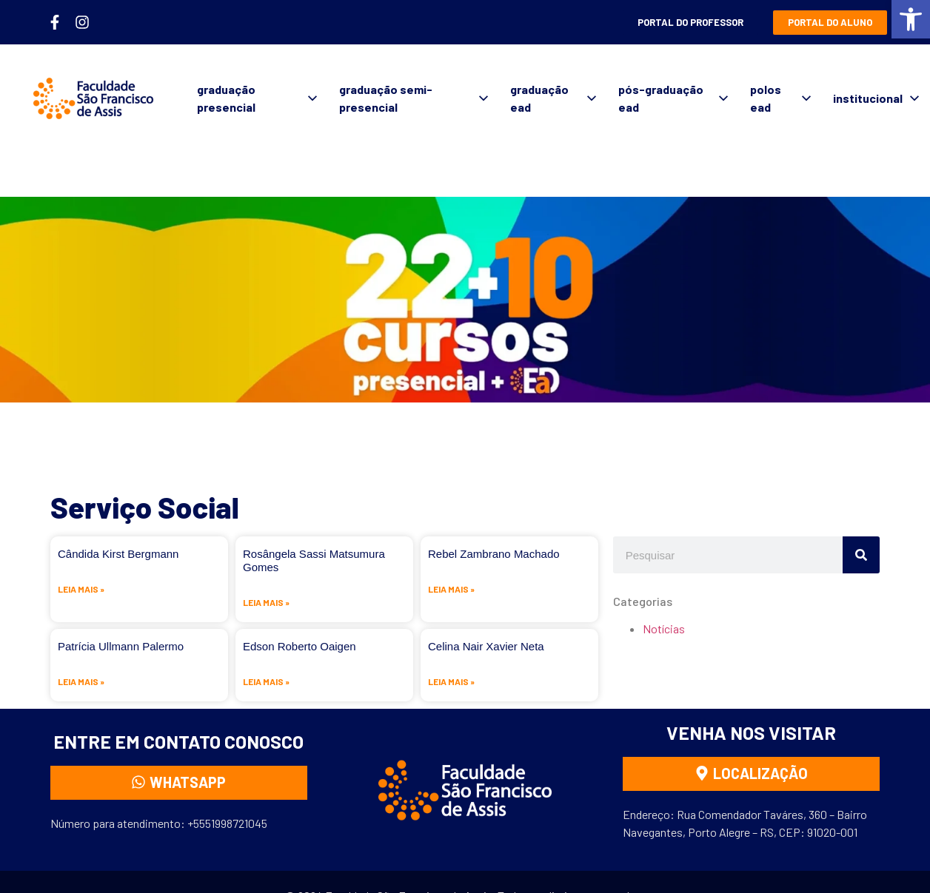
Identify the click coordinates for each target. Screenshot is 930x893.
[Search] (861, 554)
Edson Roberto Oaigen (299, 646)
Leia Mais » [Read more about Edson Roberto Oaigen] (266, 681)
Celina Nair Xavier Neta (486, 646)
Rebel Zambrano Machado (494, 553)
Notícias (664, 628)
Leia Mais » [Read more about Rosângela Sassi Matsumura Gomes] (266, 602)
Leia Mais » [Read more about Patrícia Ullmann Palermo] (81, 681)
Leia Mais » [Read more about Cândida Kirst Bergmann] (81, 589)
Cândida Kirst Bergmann (118, 553)
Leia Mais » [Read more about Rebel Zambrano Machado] (451, 589)
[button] (910, 19)
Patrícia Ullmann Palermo (121, 646)
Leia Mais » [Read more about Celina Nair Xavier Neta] (451, 681)
